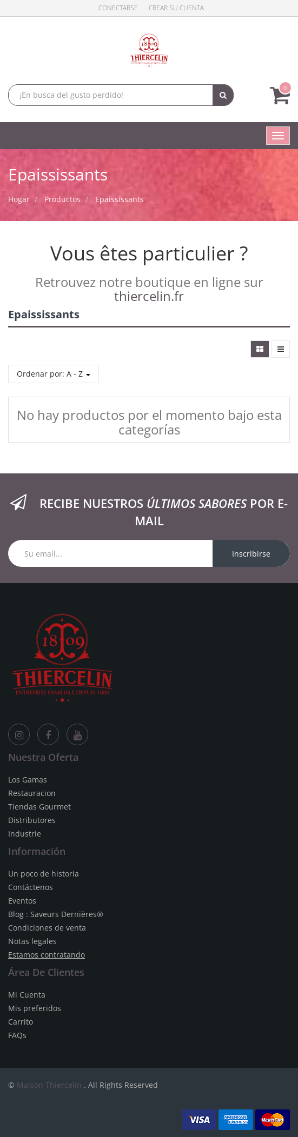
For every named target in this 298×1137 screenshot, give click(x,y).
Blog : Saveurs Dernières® (55, 914)
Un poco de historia (43, 873)
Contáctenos (30, 887)
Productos (62, 199)
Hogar (19, 199)
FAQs (17, 1035)
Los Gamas (27, 779)
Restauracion (32, 793)
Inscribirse (251, 554)
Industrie (24, 833)
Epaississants (119, 199)
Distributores (32, 820)
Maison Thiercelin (49, 1085)
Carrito (20, 1021)
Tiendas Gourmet (39, 806)
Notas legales (32, 941)
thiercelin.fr (149, 296)
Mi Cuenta (26, 994)
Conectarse (118, 7)
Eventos (22, 900)
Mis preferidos (34, 1008)
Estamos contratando (46, 954)
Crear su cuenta (176, 7)
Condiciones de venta (47, 927)
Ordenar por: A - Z (53, 374)
